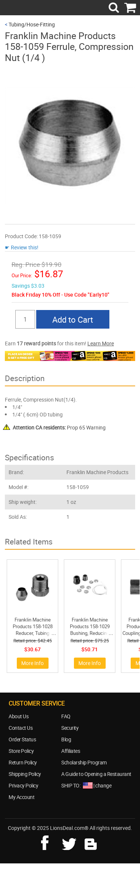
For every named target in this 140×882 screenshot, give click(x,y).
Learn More (100, 343)
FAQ (66, 716)
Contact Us (20, 727)
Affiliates (70, 750)
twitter (70, 842)
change (103, 785)
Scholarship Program (84, 762)
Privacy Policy (23, 785)
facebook (50, 842)
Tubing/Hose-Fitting (32, 24)
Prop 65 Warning (59, 427)
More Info (32, 663)
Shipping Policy (25, 773)
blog (91, 842)
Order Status (22, 739)
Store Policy (21, 750)
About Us (18, 716)
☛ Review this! (21, 247)
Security (69, 727)
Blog (66, 739)
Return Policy (23, 762)
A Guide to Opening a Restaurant (96, 773)
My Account (21, 796)
